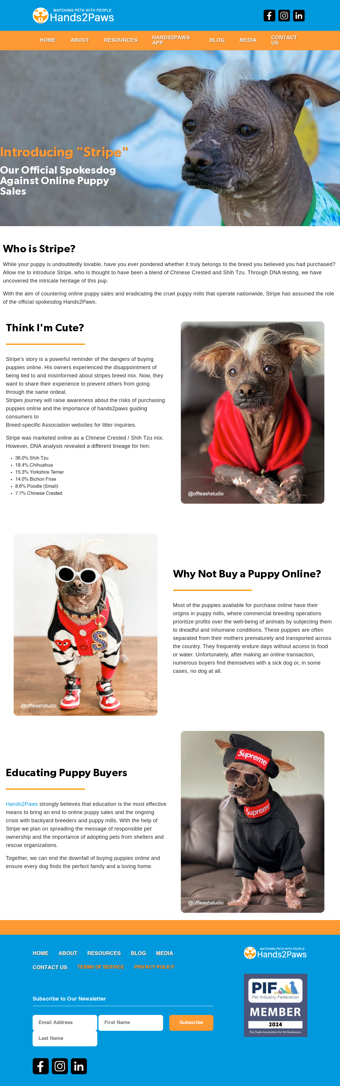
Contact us (284, 40)
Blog (217, 40)
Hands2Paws (22, 804)
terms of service (100, 967)
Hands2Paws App (171, 40)
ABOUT (80, 40)
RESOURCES (121, 40)
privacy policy (154, 967)
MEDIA (248, 40)
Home (48, 40)
